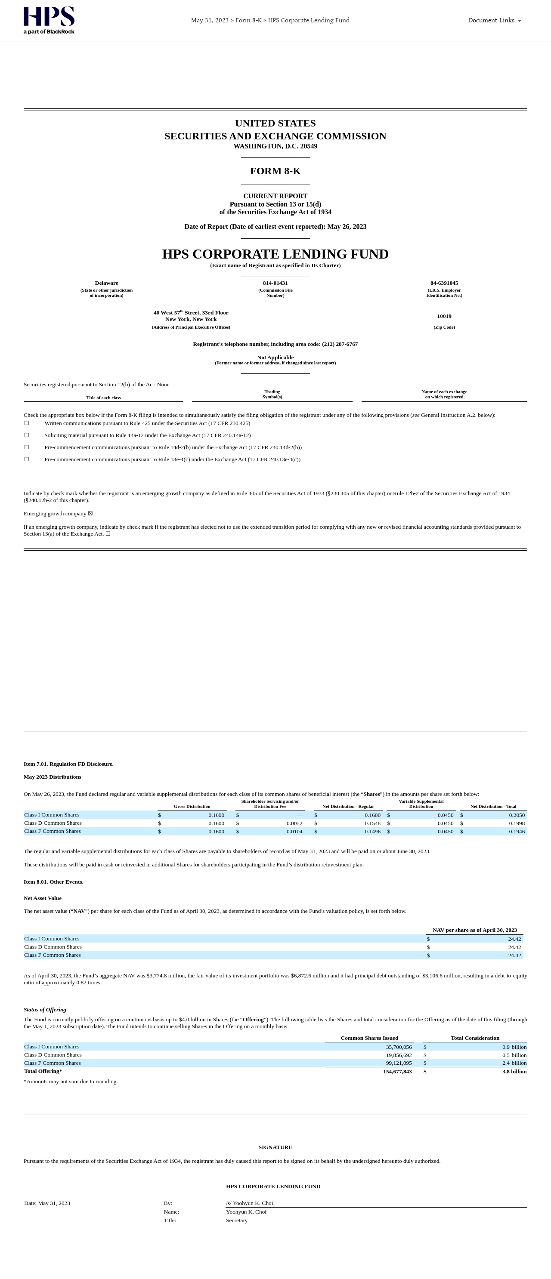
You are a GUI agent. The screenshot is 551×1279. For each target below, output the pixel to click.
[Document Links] (496, 20)
